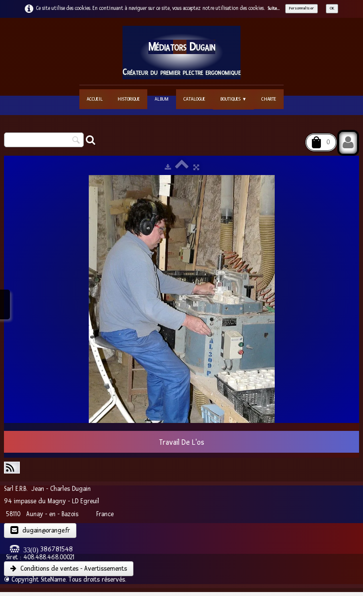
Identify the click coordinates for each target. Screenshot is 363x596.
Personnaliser (301, 8)
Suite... (274, 8)
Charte (268, 99)
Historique (129, 99)
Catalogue (194, 99)
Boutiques (233, 99)
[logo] (181, 52)
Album (162, 99)
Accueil (95, 99)
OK (332, 8)
